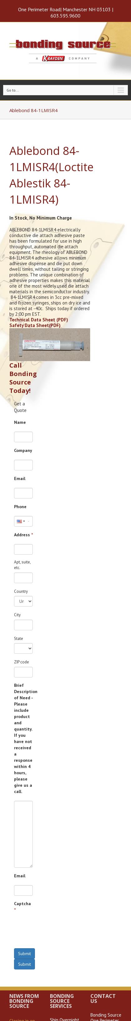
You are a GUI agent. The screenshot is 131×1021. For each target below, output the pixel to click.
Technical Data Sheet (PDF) (38, 320)
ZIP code (21, 662)
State (18, 638)
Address (23, 535)
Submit (24, 953)
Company (23, 450)
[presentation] (61, 931)
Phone (20, 506)
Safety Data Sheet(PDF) (35, 325)
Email (19, 478)
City (17, 614)
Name (20, 422)
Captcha (22, 907)
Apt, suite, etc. (22, 565)
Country (21, 591)
